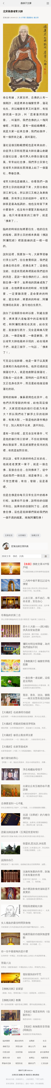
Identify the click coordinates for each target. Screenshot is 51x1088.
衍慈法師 (6, 1052)
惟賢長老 (19, 1063)
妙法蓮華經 (44, 1052)
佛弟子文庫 (26, 3)
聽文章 (36, 18)
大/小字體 (21, 18)
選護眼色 (29, 18)
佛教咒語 (6, 1046)
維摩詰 (31, 1058)
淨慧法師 (19, 1046)
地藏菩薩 (44, 1058)
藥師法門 (31, 1063)
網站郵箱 (36, 1075)
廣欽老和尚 (19, 1041)
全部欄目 (22, 535)
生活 (44, 1041)
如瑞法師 (31, 1052)
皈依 (19, 1058)
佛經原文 (29, 1075)
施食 (44, 1046)
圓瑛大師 (6, 1058)
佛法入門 (31, 1046)
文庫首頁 (9, 535)
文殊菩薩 (19, 1052)
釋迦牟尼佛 (6, 1063)
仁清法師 (44, 1063)
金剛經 (31, 1041)
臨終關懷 (6, 1041)
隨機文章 (35, 535)
